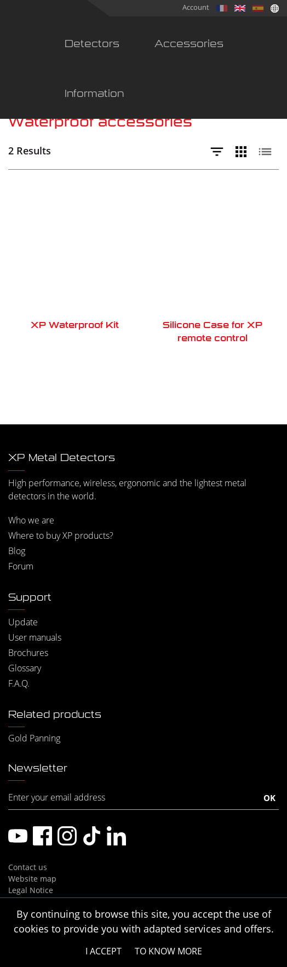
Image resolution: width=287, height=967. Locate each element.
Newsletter (37, 768)
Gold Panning (34, 738)
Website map (32, 878)
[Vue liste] (268, 151)
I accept (103, 951)
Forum (20, 566)
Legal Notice (30, 890)
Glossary (24, 668)
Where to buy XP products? (60, 535)
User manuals (34, 637)
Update (23, 622)
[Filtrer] (220, 151)
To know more (168, 951)
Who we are (31, 520)
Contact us (27, 867)
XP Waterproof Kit (75, 325)
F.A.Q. (19, 683)
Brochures (28, 653)
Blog (16, 551)
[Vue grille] (244, 151)
